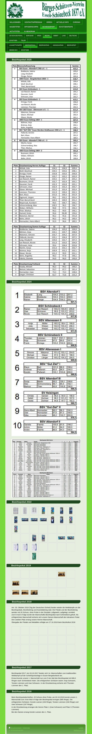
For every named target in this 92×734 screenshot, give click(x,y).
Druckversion (15, 728)
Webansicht (78, 730)
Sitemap (26, 728)
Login (81, 728)
